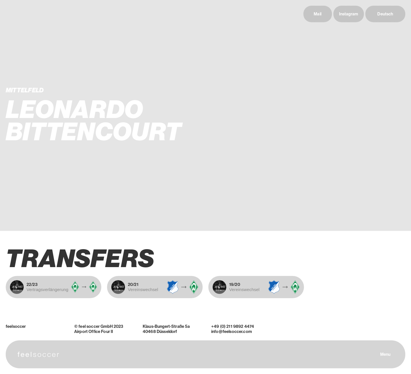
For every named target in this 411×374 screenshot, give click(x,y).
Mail (317, 14)
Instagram (348, 14)
